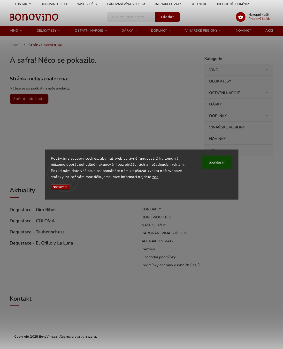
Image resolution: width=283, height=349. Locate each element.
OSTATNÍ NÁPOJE (239, 92)
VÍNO (239, 69)
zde (155, 176)
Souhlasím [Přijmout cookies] (217, 162)
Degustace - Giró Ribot (33, 210)
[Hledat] (131, 17)
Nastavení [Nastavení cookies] (60, 187)
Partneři (198, 4)
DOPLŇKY (239, 115)
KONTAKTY (23, 4)
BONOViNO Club (54, 4)
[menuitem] (19, 31)
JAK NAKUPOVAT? (168, 4)
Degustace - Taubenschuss (37, 232)
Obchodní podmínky (232, 4)
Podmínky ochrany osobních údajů (171, 264)
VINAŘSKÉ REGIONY (239, 127)
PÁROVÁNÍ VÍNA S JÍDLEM (126, 4)
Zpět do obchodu (29, 98)
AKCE (214, 150)
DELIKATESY (239, 81)
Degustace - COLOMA (32, 221)
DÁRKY (239, 104)
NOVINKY (218, 138)
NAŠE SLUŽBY (87, 4)
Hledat (167, 17)
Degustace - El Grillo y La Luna (41, 243)
